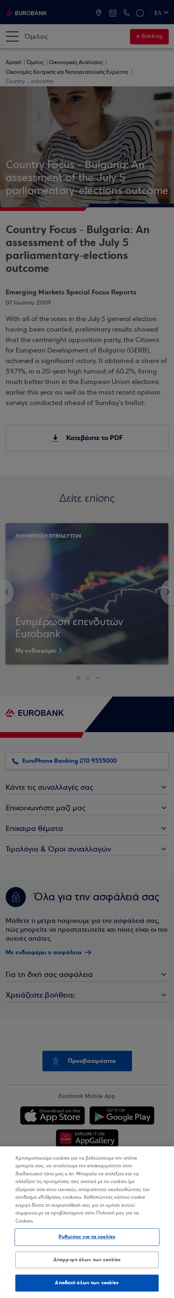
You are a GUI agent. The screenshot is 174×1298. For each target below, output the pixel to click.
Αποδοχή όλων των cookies (87, 1282)
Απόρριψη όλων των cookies (87, 1259)
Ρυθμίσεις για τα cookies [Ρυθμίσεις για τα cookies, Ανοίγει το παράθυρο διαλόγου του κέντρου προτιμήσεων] (87, 1236)
